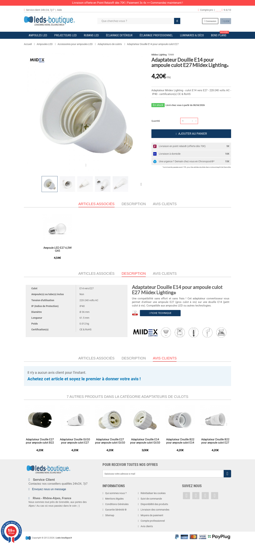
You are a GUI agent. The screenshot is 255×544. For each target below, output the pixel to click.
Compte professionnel (153, 520)
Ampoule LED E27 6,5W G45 (198, 249)
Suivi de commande (151, 498)
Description (134, 204)
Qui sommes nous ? (116, 493)
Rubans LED (91, 35)
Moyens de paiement (152, 515)
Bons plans (220, 34)
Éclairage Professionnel (156, 35)
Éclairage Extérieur (119, 35)
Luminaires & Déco (192, 35)
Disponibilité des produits (154, 504)
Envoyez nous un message (49, 489)
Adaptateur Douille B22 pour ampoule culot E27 (57, 249)
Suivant (142, 184)
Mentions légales (114, 498)
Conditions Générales (117, 504)
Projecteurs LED (65, 35)
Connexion (207, 20)
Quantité (155, 121)
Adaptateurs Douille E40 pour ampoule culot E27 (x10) (127, 250)
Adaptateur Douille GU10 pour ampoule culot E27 (92, 249)
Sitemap (109, 515)
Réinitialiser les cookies (153, 493)
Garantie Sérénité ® (116, 509)
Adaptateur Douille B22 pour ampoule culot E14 (180, 441)
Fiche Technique (160, 313)
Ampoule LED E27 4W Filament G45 (163, 249)
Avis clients (165, 204)
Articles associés (96, 273)
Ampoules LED (38, 35)
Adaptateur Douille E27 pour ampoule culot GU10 (110, 441)
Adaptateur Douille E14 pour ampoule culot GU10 (145, 441)
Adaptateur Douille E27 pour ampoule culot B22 (40, 441)
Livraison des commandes (155, 509)
